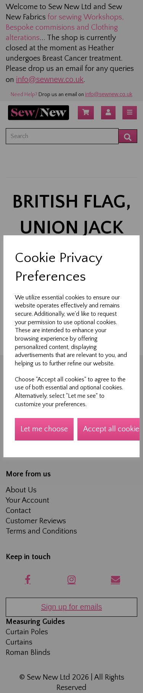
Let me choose (44, 429)
